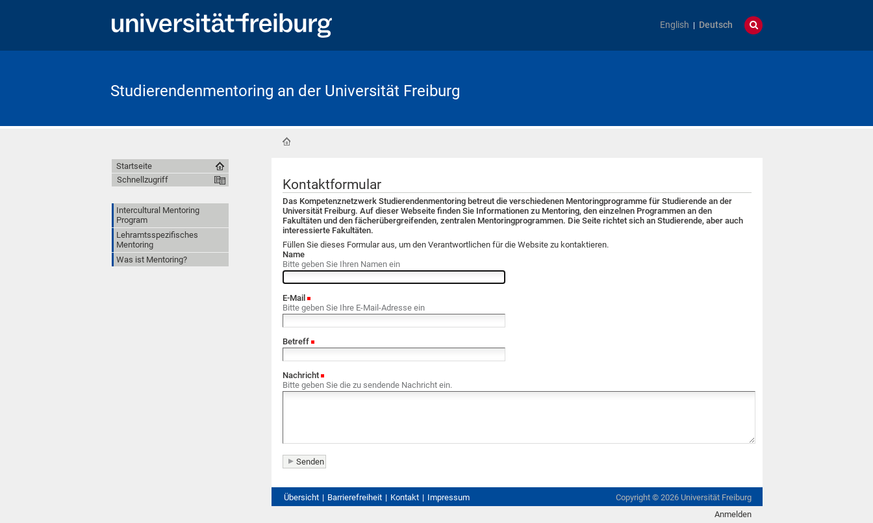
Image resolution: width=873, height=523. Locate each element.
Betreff (296, 341)
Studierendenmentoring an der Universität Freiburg (285, 91)
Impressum (448, 497)
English (674, 25)
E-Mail (294, 298)
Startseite (286, 141)
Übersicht (301, 497)
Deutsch (716, 25)
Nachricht (301, 375)
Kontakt (404, 497)
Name (294, 254)
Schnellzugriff (142, 180)
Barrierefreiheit (354, 497)
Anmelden (733, 514)
